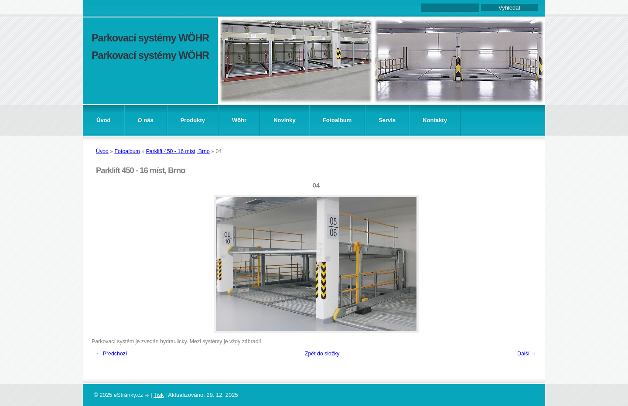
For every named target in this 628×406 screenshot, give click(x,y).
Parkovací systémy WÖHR (150, 38)
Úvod (103, 120)
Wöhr (239, 120)
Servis (387, 120)
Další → (526, 354)
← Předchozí (111, 354)
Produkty (193, 120)
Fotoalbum (337, 120)
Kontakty (435, 120)
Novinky (284, 120)
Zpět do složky (322, 354)
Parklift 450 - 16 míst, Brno (178, 151)
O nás (146, 120)
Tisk (159, 395)
